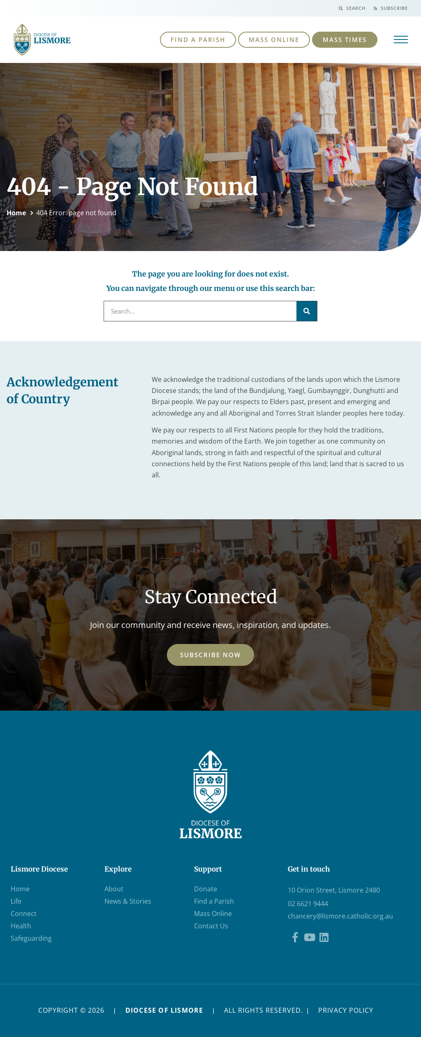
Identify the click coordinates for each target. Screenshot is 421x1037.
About (113, 888)
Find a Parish (214, 901)
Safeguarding (31, 938)
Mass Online (213, 913)
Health (21, 925)
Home (16, 212)
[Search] (306, 311)
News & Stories (127, 901)
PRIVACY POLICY (345, 1010)
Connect (24, 913)
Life (16, 901)
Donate (205, 888)
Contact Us (211, 925)
